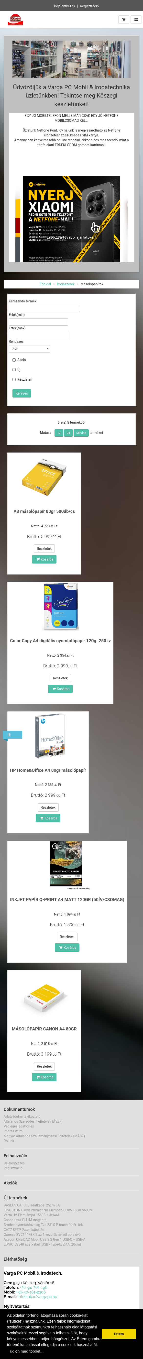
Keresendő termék (22, 301)
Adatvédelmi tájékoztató (22, 1116)
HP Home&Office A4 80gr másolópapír (48, 770)
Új (16, 370)
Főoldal (45, 284)
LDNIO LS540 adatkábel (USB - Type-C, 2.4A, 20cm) (42, 1244)
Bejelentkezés (64, 6)
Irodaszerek (66, 284)
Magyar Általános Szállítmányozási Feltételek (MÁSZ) (44, 1136)
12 (59, 433)
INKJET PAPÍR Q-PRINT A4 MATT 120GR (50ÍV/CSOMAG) (67, 899)
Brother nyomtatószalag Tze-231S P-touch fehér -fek (43, 1225)
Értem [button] (119, 1334)
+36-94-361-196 (33, 1287)
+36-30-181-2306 (31, 1292)
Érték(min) (17, 315)
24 (68, 433)
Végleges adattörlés (19, 1126)
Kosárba (45, 559)
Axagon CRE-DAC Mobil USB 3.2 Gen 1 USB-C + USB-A (44, 1239)
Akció (19, 360)
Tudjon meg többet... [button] (26, 1351)
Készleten (22, 379)
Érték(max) (17, 328)
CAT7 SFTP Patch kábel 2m (24, 1230)
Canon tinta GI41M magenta (25, 1220)
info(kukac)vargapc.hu (37, 1296)
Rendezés (16, 341)
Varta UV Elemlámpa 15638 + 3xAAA (31, 1215)
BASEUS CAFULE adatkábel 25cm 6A (32, 1205)
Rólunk (9, 1141)
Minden (81, 433)
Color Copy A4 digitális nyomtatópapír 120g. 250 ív (60, 640)
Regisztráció (89, 6)
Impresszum (13, 1131)
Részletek (44, 549)
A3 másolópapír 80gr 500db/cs (44, 511)
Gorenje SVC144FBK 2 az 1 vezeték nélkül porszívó (42, 1235)
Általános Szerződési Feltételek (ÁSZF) (33, 1121)
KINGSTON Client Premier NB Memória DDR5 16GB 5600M (48, 1210)
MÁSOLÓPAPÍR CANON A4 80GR (44, 1028)
